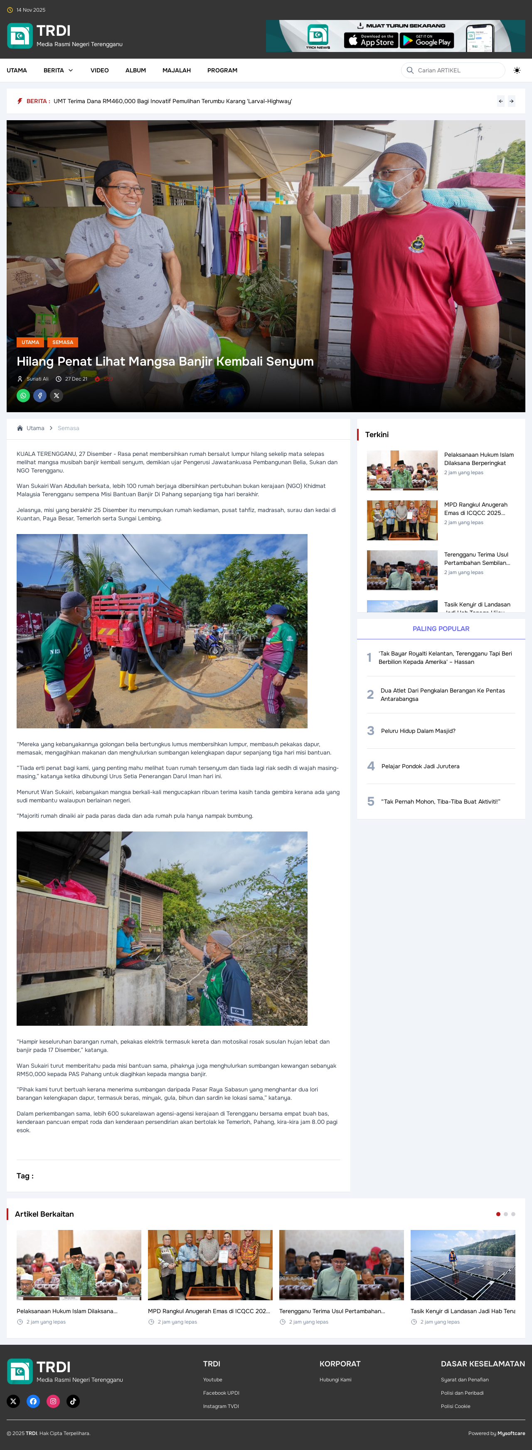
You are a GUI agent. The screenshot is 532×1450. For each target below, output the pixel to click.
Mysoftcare (511, 1433)
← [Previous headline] (501, 101)
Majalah (177, 70)
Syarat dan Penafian (465, 1379)
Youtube (212, 1379)
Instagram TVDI (221, 1406)
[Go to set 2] (506, 1214)
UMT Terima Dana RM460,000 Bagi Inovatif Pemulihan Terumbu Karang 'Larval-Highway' (173, 101)
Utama (17, 70)
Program (222, 70)
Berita (59, 70)
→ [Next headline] (512, 101)
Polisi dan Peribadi (462, 1393)
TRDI (31, 1433)
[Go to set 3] (513, 1214)
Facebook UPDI (221, 1393)
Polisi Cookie (455, 1406)
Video (100, 70)
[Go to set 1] (498, 1214)
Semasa (62, 342)
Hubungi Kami (336, 1379)
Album (136, 70)
